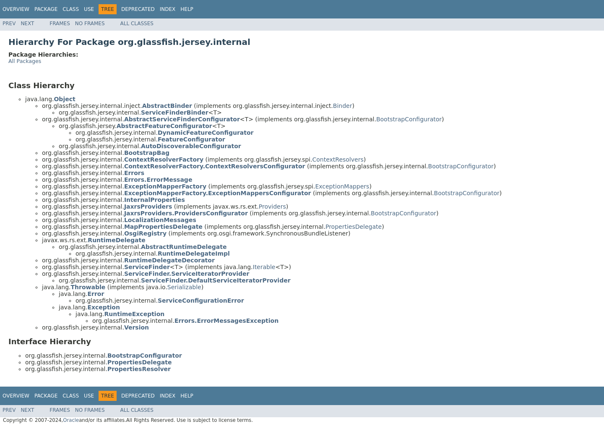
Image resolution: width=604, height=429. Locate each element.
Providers (272, 206)
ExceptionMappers (342, 186)
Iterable (264, 267)
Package (45, 9)
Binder (342, 105)
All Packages (24, 61)
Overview (16, 9)
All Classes (137, 23)
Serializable (184, 287)
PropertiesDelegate (353, 226)
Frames (59, 23)
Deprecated (138, 9)
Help (186, 9)
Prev (9, 23)
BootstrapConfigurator (409, 119)
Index (168, 9)
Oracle (71, 420)
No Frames (90, 23)
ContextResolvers (337, 159)
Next (27, 23)
